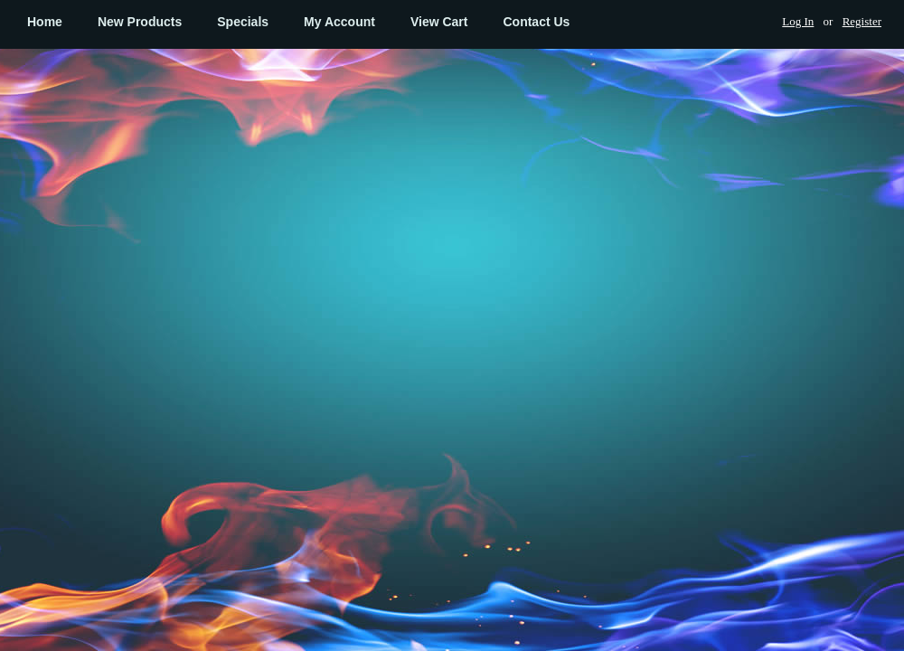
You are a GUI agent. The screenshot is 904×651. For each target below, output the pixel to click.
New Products (140, 21)
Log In (798, 21)
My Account (339, 21)
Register (862, 21)
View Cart (439, 21)
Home (44, 21)
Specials (242, 21)
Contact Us (536, 21)
